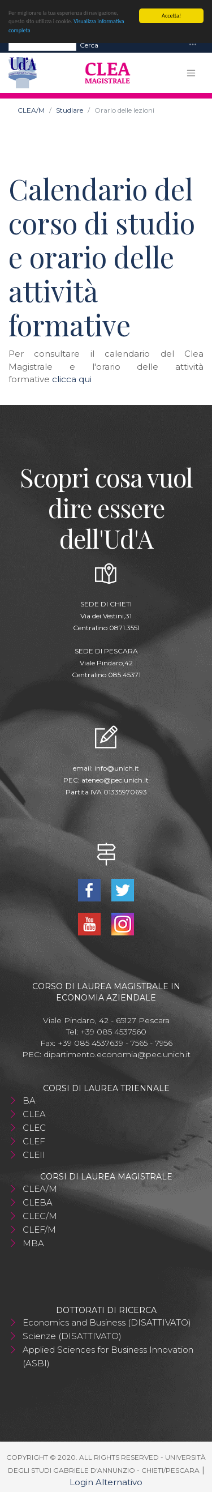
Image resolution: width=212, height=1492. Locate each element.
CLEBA (38, 1201)
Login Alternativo (106, 1481)
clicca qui (72, 378)
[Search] (42, 44)
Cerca (89, 44)
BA (29, 1100)
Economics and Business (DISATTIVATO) (107, 1321)
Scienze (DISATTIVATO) (72, 1335)
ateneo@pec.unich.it (115, 779)
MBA (33, 1242)
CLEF (34, 1140)
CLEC (34, 1127)
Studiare (69, 109)
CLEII (34, 1154)
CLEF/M (39, 1229)
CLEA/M (31, 109)
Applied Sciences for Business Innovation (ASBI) (108, 1356)
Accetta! (171, 15)
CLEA (34, 1113)
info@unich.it (116, 767)
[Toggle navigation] (193, 44)
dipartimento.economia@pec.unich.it (117, 1054)
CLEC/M (40, 1215)
